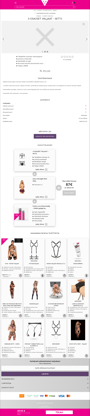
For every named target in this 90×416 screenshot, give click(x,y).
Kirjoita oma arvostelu (45, 136)
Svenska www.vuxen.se (45, 408)
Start (35, 10)
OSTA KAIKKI (69, 193)
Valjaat (55, 10)
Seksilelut (39, 10)
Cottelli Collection (47, 16)
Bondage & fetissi (47, 10)
